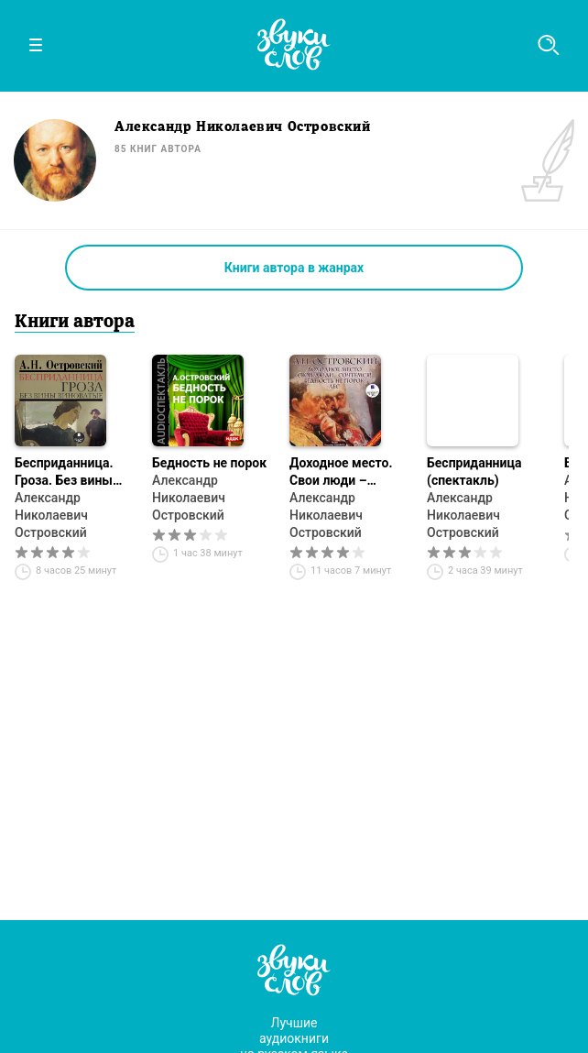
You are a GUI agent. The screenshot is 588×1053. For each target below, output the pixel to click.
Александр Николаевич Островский (51, 515)
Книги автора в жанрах (294, 267)
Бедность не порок (209, 462)
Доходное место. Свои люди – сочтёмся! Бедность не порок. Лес (348, 472)
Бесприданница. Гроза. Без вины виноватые (64, 472)
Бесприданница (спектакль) (474, 471)
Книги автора (75, 322)
